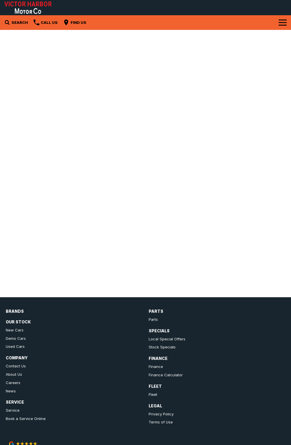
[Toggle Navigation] (283, 22)
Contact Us (16, 366)
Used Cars (15, 346)
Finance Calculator (166, 375)
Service (13, 410)
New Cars (15, 330)
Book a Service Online (26, 418)
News (11, 391)
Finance (156, 366)
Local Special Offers (167, 339)
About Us (14, 374)
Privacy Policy (161, 414)
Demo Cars (16, 338)
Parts (153, 319)
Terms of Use (161, 422)
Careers (13, 382)
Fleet (153, 394)
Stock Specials (162, 347)
